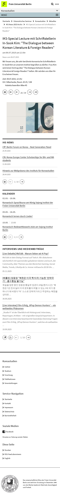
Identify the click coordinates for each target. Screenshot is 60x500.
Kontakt (7, 403)
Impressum (8, 407)
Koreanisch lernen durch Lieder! (17, 216)
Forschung (8, 375)
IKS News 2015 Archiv (14, 24)
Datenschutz (9, 411)
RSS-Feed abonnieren (12, 454)
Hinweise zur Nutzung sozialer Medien (15, 437)
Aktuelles (52, 21)
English (7, 458)
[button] (4, 181)
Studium (7, 371)
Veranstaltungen (10, 383)
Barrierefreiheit (10, 415)
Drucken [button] (7, 450)
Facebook (9, 431)
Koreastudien (40, 21)
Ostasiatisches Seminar (23, 21)
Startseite (6, 21)
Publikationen (9, 379)
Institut (7, 367)
